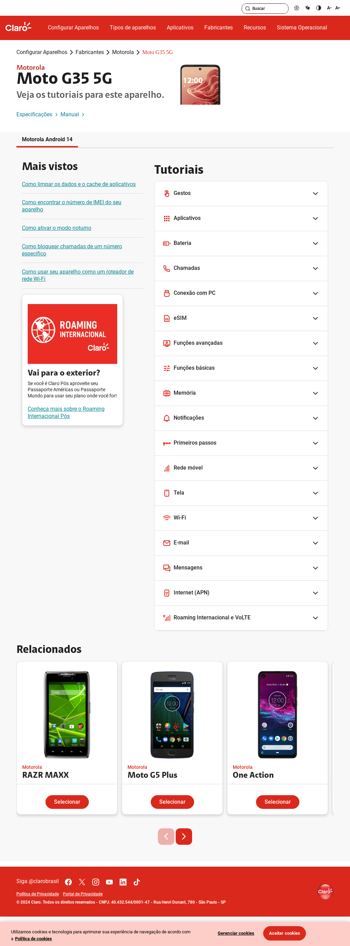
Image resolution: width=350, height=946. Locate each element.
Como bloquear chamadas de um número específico (72, 250)
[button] (241, 193)
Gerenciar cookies (236, 933)
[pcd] (296, 7)
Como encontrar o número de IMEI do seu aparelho (71, 206)
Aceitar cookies (284, 933)
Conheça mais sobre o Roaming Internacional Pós (66, 412)
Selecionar (67, 802)
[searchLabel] (265, 8)
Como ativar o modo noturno (56, 228)
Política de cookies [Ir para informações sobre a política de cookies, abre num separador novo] (33, 938)
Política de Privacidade (37, 894)
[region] (175, 934)
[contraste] (318, 7)
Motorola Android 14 (47, 139)
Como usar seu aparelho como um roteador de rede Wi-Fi (78, 275)
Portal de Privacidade (83, 894)
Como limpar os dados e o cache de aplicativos (79, 184)
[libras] (307, 7)
